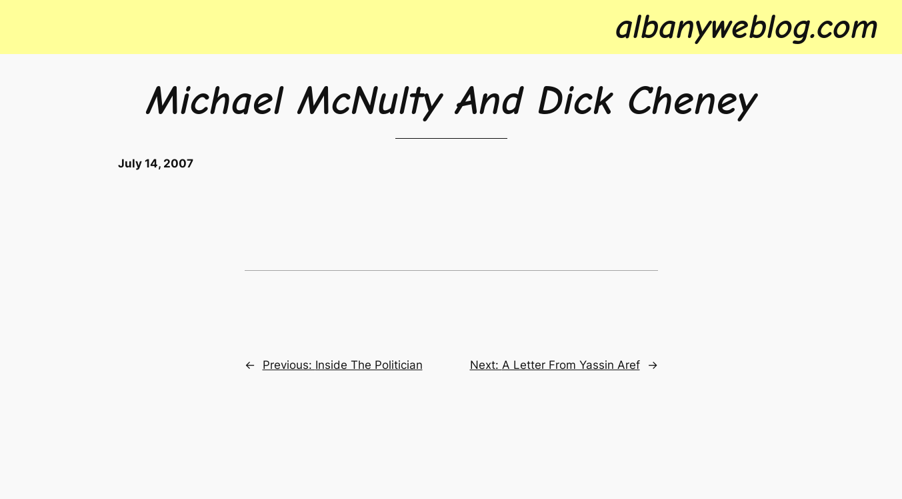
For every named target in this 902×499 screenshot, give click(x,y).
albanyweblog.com (746, 27)
